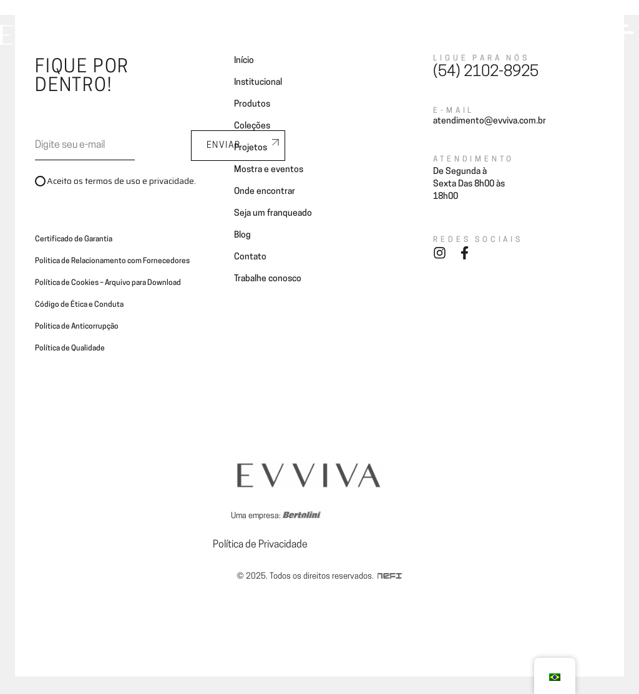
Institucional (258, 82)
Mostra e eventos (268, 170)
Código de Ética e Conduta (79, 305)
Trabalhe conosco (267, 279)
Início (244, 60)
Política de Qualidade (70, 348)
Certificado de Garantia (73, 239)
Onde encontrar (264, 191)
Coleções (252, 126)
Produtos (252, 104)
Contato (250, 257)
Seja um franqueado (273, 213)
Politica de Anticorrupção (77, 326)
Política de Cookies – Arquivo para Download (108, 283)
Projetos (250, 148)
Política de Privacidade (260, 545)
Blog (242, 235)
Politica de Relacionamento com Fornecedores (112, 261)
